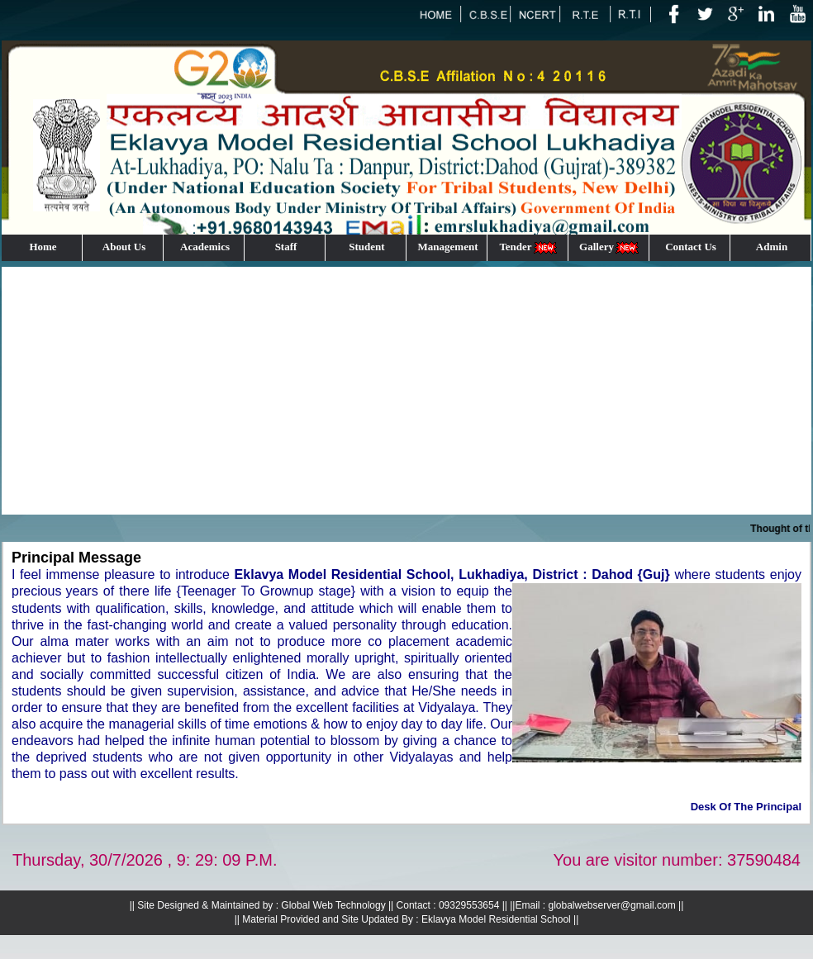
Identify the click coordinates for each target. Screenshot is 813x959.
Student (366, 246)
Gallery (609, 247)
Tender (528, 247)
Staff (286, 246)
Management (448, 246)
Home (42, 246)
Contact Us (690, 246)
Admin (771, 246)
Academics (205, 246)
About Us (123, 246)
